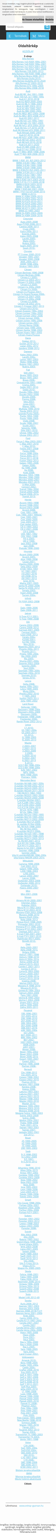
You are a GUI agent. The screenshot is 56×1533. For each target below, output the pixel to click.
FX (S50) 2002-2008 (29, 601)
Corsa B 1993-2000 (29, 971)
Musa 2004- (29, 691)
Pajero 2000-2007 (29, 888)
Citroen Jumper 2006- (29, 318)
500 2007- (29, 373)
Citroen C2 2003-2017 (29, 280)
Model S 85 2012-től (29, 1297)
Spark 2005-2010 (29, 245)
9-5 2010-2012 (29, 1161)
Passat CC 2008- (29, 1403)
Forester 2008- (29, 1228)
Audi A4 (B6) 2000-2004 (29, 111)
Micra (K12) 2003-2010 (29, 910)
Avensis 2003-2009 (29, 1308)
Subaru (28, 1215)
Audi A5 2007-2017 (29, 118)
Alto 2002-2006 (29, 1234)
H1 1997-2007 (29, 571)
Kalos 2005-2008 (29, 236)
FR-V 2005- (29, 538)
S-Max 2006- (29, 484)
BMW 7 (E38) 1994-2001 (29, 187)
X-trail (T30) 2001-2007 (29, 934)
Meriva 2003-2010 (29, 983)
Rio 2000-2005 (29, 656)
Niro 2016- (29, 644)
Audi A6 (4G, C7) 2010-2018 (29, 128)
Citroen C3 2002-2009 (29, 282)
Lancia (28, 681)
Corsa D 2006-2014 (29, 976)
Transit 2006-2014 (29, 494)
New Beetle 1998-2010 (29, 1420)
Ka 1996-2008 (29, 467)
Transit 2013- (29, 496)
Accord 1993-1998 (29, 502)
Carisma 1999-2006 (29, 864)
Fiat (28, 369)
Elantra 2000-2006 (29, 564)
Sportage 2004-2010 (29, 673)
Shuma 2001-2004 (29, 661)
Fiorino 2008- (29, 399)
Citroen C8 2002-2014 (29, 303)
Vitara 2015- (29, 1265)
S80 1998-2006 (29, 1462)
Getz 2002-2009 (29, 566)
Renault (28, 1069)
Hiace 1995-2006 (29, 1332)
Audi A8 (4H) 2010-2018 (29, 142)
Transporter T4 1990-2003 (29, 1434)
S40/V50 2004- (29, 1450)
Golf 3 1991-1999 (29, 1374)
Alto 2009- (29, 1237)
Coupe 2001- (29, 561)
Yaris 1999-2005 (29, 1349)
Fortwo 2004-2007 (29, 1205)
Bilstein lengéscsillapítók (28, 1470)
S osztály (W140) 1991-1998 (29, 833)
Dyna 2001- (29, 1337)
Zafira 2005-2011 (29, 1007)
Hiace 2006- (29, 1335)
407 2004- (29, 1032)
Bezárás (49, 19)
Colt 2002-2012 (29, 866)
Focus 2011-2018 (29, 458)
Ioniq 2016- (29, 581)
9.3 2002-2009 (29, 1157)
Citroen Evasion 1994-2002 (29, 311)
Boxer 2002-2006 (29, 1054)
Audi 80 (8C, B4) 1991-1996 (29, 94)
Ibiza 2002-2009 (29, 1182)
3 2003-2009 (29, 751)
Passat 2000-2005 (29, 1398)
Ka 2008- (29, 470)
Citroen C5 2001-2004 (29, 296)
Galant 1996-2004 (29, 868)
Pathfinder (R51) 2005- (29, 938)
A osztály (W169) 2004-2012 (29, 786)
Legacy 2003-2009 (29, 1226)
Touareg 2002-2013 (29, 1429)
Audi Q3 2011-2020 (29, 144)
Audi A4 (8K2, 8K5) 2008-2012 (29, 116)
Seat (28, 1164)
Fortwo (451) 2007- (29, 1212)
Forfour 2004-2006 (29, 1210)
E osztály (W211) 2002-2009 (29, 819)
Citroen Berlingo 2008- (29, 275)
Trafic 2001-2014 (29, 1125)
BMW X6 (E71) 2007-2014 (29, 208)
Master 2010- (29, 1103)
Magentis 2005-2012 (29, 646)
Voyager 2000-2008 (29, 259)
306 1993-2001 (29, 1023)
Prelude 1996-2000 (29, 548)
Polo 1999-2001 (29, 1410)
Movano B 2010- (29, 988)
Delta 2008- (29, 684)
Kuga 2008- (29, 472)
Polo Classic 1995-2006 (29, 1417)
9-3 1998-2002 (29, 1154)
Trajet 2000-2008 (29, 593)
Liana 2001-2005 (29, 1249)
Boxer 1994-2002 (29, 1052)
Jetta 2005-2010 (29, 1389)
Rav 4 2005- (29, 1347)
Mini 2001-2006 (29, 894)
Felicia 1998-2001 (29, 1274)
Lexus (28, 724)
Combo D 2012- (29, 969)
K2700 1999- (29, 642)
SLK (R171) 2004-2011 (29, 845)
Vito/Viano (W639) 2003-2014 (29, 857)
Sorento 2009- (29, 666)
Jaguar (28, 613)
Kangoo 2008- (29, 1087)
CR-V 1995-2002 (29, 526)
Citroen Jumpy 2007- (29, 323)
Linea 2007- (29, 404)
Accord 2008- (29, 510)
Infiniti (28, 598)
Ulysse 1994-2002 (29, 432)
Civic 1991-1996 (29, 512)
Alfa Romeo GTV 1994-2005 (29, 85)
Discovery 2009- (29, 714)
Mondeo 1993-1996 (29, 475)
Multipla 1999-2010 (29, 409)
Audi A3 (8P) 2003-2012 (29, 106)
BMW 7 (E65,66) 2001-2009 (29, 189)
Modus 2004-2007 (29, 1120)
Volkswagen (28, 1357)
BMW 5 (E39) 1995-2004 (29, 177)
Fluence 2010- (29, 1082)
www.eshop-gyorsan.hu (31, 1505)
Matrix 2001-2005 (29, 583)
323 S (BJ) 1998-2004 (29, 767)
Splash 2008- (29, 1251)
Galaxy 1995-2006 (29, 463)
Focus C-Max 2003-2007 (29, 441)
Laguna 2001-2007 (29, 1094)
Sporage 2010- (29, 675)
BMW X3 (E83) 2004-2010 (29, 198)
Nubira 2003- (29, 366)
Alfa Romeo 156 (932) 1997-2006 (29, 69)
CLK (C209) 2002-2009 (29, 805)
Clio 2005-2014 (29, 1075)
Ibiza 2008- (29, 1184)
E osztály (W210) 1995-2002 (29, 817)
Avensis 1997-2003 (29, 1306)
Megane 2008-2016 (29, 1110)
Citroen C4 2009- (29, 289)
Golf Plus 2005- (29, 1386)
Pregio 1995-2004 (29, 654)
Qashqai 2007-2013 (29, 931)
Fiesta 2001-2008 (29, 448)
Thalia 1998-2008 (29, 1122)
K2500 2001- (29, 639)
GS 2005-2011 (29, 732)
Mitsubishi (28, 860)
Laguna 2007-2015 (29, 1096)
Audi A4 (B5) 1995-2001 (29, 108)
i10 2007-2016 (29, 573)
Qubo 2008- (29, 420)
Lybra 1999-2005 (29, 689)
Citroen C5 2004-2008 (29, 299)
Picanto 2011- (29, 651)
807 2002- (29, 1040)
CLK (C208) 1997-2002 (29, 802)
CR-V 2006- (29, 531)
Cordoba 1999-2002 (29, 1175)
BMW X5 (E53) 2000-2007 (29, 203)
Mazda (28, 743)
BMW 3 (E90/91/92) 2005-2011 (29, 170)
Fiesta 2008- (29, 451)
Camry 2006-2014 (29, 1318)
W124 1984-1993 (29, 812)
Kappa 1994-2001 (29, 686)
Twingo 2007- (29, 1130)
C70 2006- (29, 1460)
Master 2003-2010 (29, 1101)
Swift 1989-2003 (29, 1253)
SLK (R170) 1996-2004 (29, 843)
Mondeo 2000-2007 (29, 479)
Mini (28, 891)
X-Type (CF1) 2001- (29, 616)
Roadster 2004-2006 (29, 1207)
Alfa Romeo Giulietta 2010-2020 (29, 81)
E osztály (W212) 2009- (29, 821)
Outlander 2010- (29, 885)
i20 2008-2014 (29, 576)
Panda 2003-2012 (29, 411)
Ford (28, 438)
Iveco (28, 604)
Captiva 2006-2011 (29, 226)
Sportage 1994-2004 (29, 670)
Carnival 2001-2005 (29, 630)
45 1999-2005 (29, 1143)
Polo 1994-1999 (29, 1408)
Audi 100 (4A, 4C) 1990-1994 (29, 96)
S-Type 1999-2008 (29, 619)
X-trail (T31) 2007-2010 (29, 936)
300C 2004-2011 (29, 261)
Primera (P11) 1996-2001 (29, 926)
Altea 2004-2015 (29, 1170)
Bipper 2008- (29, 1049)
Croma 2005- (29, 385)
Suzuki (28, 1231)
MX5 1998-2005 (29, 774)
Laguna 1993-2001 (29, 1091)
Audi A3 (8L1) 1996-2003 (29, 104)
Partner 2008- (29, 1066)
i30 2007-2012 (29, 578)
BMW (28, 157)
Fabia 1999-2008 (29, 1277)
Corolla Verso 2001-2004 (29, 1327)
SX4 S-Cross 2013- (29, 1263)
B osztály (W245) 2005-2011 (29, 788)
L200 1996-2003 (29, 871)
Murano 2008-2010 (29, 914)
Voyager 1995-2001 (29, 257)
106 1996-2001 (29, 1013)
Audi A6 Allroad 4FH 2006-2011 (29, 130)
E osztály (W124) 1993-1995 (29, 814)
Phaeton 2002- (29, 1405)
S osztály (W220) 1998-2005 (29, 836)
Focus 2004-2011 (29, 455)
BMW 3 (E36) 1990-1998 (29, 165)
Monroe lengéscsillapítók (28, 1476)
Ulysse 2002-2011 (29, 435)
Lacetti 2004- (29, 357)
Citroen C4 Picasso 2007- (29, 292)
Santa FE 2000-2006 (29, 585)
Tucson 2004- (29, 595)
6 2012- (29, 762)
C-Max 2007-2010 (29, 444)
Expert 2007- (29, 1061)
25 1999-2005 (29, 1141)
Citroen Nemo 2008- (29, 325)
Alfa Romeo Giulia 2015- (29, 78)
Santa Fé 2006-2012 (29, 588)
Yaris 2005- (29, 1351)
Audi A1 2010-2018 (29, 99)
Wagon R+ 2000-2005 (29, 1268)
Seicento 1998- (29, 428)
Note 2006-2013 (29, 919)
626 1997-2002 (29, 770)
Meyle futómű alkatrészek (28, 1479)
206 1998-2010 (29, 1018)
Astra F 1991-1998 (29, 954)
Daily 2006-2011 (29, 610)
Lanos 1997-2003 (29, 359)
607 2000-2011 (29, 1035)
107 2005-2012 (29, 1016)
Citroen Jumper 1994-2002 (29, 313)
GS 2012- (29, 735)
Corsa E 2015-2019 (29, 978)
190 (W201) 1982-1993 (29, 793)
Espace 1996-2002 (29, 1077)
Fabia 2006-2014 (29, 1279)
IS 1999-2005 (29, 737)
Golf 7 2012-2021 (29, 1384)
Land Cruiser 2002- (29, 1354)
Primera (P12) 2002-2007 (29, 929)
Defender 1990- (29, 707)
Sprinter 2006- (29, 853)
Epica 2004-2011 (29, 231)
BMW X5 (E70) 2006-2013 (29, 206)
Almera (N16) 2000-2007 (29, 900)
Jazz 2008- (29, 546)
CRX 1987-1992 (29, 534)
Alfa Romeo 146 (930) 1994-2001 (29, 64)
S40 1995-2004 (29, 1448)
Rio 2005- (29, 658)
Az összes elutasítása (33, 19)
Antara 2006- (29, 952)
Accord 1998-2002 (29, 505)
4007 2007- (29, 1047)
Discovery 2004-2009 (29, 712)
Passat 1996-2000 (29, 1396)
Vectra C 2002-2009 (29, 1000)
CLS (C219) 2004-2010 (29, 807)
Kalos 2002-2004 (29, 354)
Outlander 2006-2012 (29, 883)
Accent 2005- (29, 557)
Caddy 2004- (29, 1367)
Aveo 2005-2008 (29, 222)
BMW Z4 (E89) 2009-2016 (29, 215)
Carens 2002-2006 (29, 625)
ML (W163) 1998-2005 (29, 826)
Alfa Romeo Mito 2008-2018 (29, 88)
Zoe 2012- (29, 1134)
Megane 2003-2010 (29, 1108)
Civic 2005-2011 (29, 522)
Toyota (28, 1300)
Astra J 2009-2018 (29, 961)
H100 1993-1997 (29, 569)
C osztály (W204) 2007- (29, 800)
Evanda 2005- (29, 233)
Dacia (28, 338)
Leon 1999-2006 (29, 1189)
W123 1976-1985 (29, 809)
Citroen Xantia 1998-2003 (29, 330)
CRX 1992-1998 (29, 536)
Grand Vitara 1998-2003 (29, 1242)
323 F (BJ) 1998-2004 (29, 765)
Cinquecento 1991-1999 (29, 382)
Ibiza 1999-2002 (29, 1180)
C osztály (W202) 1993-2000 (29, 795)
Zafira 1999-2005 (29, 1005)
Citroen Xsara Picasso (29, 335)
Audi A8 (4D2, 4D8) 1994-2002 (29, 137)
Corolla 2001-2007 (29, 1323)
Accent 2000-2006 (29, 554)
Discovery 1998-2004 (29, 709)
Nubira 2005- (29, 243)
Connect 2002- (29, 487)
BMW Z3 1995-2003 (29, 210)
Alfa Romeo (28, 58)
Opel (28, 944)
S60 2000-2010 (29, 1452)
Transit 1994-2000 (29, 489)
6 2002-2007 (29, 758)
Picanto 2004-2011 (29, 649)
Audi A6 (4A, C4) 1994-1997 (29, 120)
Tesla (27, 1294)
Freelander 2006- (29, 719)
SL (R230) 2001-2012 (29, 841)
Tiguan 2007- (29, 1427)
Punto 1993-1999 (29, 416)
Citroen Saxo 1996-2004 (29, 327)
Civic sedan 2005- (29, 524)
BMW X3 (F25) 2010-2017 (29, 201)
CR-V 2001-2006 (29, 529)
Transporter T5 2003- (29, 1437)
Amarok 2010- (29, 1360)
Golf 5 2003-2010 (29, 1379)
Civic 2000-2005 (29, 519)
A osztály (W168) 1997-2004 (29, 783)
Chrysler (28, 251)
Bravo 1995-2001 (29, 377)
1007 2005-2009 (29, 1042)
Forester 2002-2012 (29, 1221)
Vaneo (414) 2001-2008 (29, 848)
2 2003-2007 (29, 746)
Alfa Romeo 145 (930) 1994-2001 (29, 61)
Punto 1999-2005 (29, 418)
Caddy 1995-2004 (29, 1365)
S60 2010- (29, 1455)
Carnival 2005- (29, 632)
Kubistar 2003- (29, 905)
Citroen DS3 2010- (29, 308)
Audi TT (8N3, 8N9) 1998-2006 (29, 151)
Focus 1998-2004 (29, 453)
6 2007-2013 (29, 760)
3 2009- (29, 753)
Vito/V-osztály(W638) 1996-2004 (29, 855)
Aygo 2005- (29, 1315)
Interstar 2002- (29, 903)
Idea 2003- (29, 401)
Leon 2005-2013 (29, 1192)
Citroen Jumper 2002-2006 (29, 315)
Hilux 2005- (29, 1339)
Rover (28, 1138)
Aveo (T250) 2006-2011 (29, 224)
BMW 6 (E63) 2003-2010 (29, 184)
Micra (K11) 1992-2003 (29, 907)
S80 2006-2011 (29, 1464)
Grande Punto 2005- (29, 413)
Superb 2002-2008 (29, 1288)
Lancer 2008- (29, 878)
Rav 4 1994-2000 (29, 1342)
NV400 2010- (29, 941)
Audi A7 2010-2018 (29, 135)
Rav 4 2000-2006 (29, 1344)
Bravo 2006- (29, 380)
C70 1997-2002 (29, 1457)
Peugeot (28, 1010)
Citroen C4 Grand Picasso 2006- (29, 294)
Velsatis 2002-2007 (29, 1132)
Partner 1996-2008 (29, 1063)
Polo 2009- (29, 1415)
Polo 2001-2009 (29, 1413)
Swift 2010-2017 (29, 1258)
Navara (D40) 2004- (29, 917)
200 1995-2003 (29, 1148)
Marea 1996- (29, 406)
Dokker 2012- (29, 341)
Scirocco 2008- (29, 1422)
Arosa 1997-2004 (29, 1172)
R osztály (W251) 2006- (29, 831)
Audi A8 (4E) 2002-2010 (29, 140)
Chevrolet (28, 218)
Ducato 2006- (29, 397)
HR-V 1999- (29, 541)
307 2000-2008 (29, 1025)
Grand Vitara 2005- (29, 1244)
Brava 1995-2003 (29, 375)
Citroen (28, 269)
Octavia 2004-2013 (29, 1286)
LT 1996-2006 (29, 1391)
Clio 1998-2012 (29, 1072)
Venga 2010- (29, 678)
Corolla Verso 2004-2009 (29, 1330)
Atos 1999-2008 (29, 559)
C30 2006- (29, 1445)
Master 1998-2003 (29, 1098)
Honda (28, 499)
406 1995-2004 (29, 1030)
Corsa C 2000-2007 (29, 973)
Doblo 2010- (29, 389)
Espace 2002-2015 (29, 1079)
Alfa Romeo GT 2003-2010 (29, 83)
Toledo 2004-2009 (29, 1196)
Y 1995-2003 (29, 696)
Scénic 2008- (29, 1118)
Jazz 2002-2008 (29, 543)
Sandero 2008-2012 (29, 348)
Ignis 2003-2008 (29, 1246)
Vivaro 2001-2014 (29, 1002)
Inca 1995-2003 (29, 1187)
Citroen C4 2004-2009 (29, 287)
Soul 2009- (29, 668)
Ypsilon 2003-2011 (29, 698)
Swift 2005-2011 (29, 1256)
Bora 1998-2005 (29, 1362)
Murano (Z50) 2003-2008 (29, 912)
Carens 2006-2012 (29, 627)
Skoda (28, 1271)
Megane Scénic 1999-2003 (29, 1113)
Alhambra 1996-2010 (29, 1168)
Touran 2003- (29, 1432)
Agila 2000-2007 (29, 947)
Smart (28, 1199)
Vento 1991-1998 (29, 1439)
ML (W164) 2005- (29, 829)
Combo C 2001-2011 (29, 966)
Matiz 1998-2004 (29, 362)
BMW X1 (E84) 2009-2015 (29, 196)
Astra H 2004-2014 (29, 959)
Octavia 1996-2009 (29, 1284)
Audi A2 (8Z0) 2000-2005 (29, 101)
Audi (28, 91)
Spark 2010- (29, 248)
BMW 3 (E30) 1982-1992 (29, 163)
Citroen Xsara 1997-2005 (29, 332)
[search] (47, 27)
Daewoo (28, 351)
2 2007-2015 (29, 748)
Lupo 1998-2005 (29, 1394)
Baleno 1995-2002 (29, 1239)
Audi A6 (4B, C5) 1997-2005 (29, 123)
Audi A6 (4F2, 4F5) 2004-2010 (29, 125)
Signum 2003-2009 (29, 993)
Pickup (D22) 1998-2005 (29, 922)
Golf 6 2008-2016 (29, 1382)
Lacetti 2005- (29, 238)
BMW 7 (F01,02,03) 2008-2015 (29, 191)
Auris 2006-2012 (29, 1303)
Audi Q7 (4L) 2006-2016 (29, 149)
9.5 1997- (29, 1159)
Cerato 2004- (29, 637)
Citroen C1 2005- (29, 277)
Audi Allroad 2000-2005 (29, 132)
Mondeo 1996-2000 (29, 477)
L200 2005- (29, 873)
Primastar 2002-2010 (29, 924)
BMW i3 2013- (29, 194)
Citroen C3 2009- (29, 284)
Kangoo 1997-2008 (29, 1084)
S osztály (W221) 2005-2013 (29, 838)
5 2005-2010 (29, 755)
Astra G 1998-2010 (29, 957)
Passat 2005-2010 (29, 1401)
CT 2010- (29, 727)
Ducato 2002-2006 (29, 394)
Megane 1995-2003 (29, 1106)
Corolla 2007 (29, 1325)
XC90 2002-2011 (29, 1467)
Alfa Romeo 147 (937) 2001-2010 (29, 66)
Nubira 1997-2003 (29, 364)
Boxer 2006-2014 (29, 1056)
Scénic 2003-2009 (29, 1115)
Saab (28, 1151)
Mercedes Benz (28, 780)
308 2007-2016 (29, 1028)
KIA (28, 622)
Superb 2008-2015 (29, 1291)
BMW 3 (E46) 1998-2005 (29, 167)
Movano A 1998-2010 (29, 985)
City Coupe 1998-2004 (29, 1203)
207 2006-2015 (29, 1020)
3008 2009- (29, 1044)
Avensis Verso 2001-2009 (29, 1313)
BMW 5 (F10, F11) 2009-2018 (29, 182)
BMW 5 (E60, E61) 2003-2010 (29, 179)
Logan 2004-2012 (29, 346)
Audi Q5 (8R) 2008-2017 (29, 147)
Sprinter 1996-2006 (29, 850)
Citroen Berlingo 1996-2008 (29, 272)
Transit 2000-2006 (29, 491)
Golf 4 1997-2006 (29, 1377)
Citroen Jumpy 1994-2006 (29, 320)
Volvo (28, 1442)
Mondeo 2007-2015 (29, 482)
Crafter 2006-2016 (29, 1370)
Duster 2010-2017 (29, 343)
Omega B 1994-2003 (29, 990)
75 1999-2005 (29, 1145)
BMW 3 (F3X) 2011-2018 (29, 172)
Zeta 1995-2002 (29, 701)
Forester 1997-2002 (29, 1218)
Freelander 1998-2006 (29, 716)
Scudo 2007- (29, 425)
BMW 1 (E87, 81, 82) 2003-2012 (29, 160)
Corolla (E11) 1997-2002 (29, 1320)
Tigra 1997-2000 (29, 995)
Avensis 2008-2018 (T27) (29, 1311)
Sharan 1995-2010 (29, 1425)
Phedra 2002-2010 (29, 693)
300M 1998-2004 (29, 264)
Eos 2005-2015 (29, 1372)
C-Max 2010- (29, 446)
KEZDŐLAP (27, 51)
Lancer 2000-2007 (29, 876)
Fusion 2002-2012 (29, 460)
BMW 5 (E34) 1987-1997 (29, 175)
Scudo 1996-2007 (29, 423)
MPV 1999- (29, 772)
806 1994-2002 (29, 1037)
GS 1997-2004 (29, 730)
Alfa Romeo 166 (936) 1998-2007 (29, 73)
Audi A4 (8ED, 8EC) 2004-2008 (29, 113)
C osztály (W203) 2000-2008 (29, 797)
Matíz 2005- (29, 241)
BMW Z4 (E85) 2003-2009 (29, 213)
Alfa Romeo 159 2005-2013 (29, 71)
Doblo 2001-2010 (29, 387)
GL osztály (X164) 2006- (29, 824)
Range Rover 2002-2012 (29, 721)
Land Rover (28, 704)
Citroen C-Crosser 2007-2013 (29, 306)
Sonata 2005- (29, 590)
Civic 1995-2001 (29, 517)
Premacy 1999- (29, 777)
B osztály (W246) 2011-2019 (29, 790)
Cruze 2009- (29, 229)
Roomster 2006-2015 (29, 1281)
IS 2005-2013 (29, 739)
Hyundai (28, 551)
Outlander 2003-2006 (29, 880)
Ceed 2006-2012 (29, 634)
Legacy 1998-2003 (29, 1223)
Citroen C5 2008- (29, 301)
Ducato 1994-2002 (29, 392)
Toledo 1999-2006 (29, 1194)
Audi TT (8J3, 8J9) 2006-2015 (29, 154)
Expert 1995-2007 (29, 1059)
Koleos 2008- (29, 1089)
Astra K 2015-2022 (29, 964)
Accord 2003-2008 (29, 507)
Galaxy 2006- (29, 465)
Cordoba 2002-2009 (29, 1177)
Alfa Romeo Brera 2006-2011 (29, 76)
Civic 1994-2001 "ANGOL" (29, 514)
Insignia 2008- (29, 981)
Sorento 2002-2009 (29, 663)
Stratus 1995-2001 (29, 266)
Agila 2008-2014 (29, 949)
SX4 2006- (29, 1261)
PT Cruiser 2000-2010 (29, 254)
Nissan (28, 897)
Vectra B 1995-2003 (29, 997)
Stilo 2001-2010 (29, 430)
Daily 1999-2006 (29, 607)
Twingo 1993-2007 (29, 1127)
